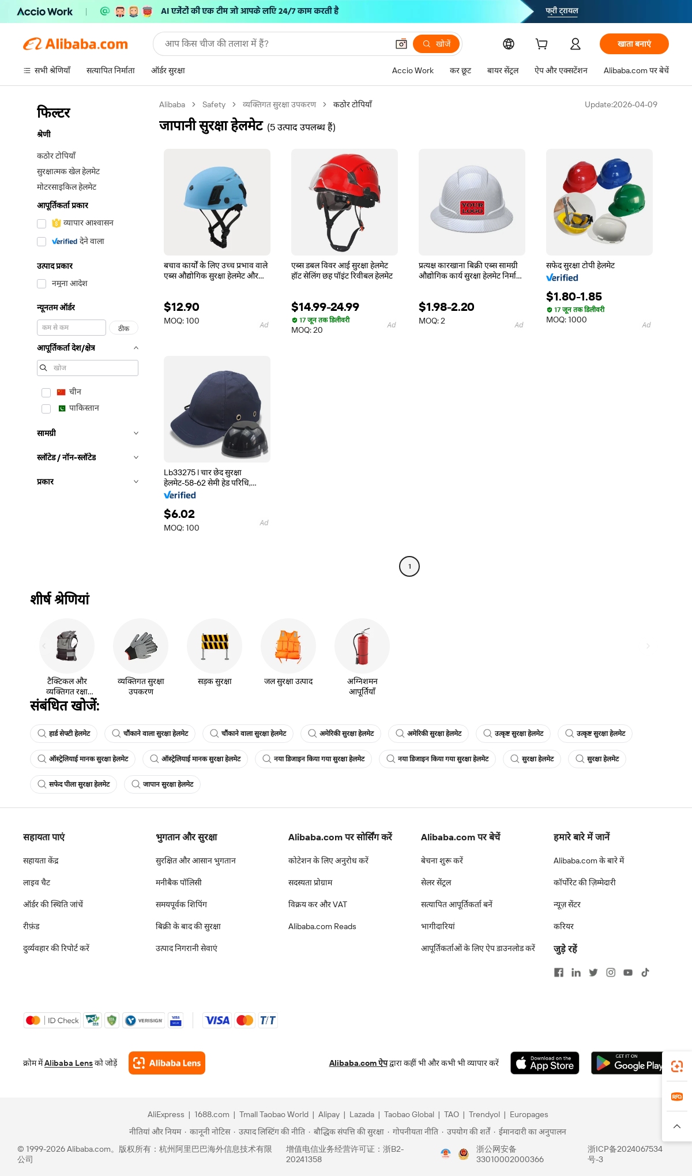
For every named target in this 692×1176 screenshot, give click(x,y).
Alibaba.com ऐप (358, 1063)
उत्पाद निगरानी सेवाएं (186, 948)
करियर (564, 926)
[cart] (543, 45)
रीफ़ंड (31, 926)
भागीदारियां (438, 926)
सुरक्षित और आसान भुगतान (196, 860)
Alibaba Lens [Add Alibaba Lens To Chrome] (68, 1063)
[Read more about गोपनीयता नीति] (413, 1131)
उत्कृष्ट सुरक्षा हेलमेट (513, 733)
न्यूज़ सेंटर (567, 904)
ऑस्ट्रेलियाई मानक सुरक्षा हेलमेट (82, 759)
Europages (529, 1114)
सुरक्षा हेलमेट (532, 759)
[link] (677, 1066)
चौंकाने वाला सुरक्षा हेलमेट (150, 733)
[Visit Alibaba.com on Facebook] (559, 972)
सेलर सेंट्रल (436, 882)
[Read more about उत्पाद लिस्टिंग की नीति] (269, 1131)
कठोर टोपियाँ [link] (352, 104)
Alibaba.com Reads (322, 926)
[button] (401, 44)
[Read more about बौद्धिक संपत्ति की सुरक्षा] (346, 1131)
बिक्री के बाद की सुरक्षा (188, 926)
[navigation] (87, 336)
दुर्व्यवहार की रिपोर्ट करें (56, 948)
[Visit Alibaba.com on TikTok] (645, 972)
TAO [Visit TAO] (451, 1114)
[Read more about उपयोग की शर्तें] (466, 1131)
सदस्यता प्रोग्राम (310, 882)
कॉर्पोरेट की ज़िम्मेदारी (585, 882)
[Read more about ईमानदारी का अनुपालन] (530, 1131)
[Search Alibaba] (275, 43)
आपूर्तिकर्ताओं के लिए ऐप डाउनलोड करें (478, 948)
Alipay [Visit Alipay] (329, 1114)
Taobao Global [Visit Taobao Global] (409, 1114)
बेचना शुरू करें (442, 860)
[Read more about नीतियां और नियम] (153, 1131)
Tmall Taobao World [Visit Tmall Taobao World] (274, 1114)
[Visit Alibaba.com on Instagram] (611, 972)
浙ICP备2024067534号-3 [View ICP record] (625, 1154)
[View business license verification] (446, 1154)
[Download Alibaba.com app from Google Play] (630, 1062)
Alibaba (172, 104)
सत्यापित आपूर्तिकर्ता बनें (456, 904)
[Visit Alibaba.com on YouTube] (628, 972)
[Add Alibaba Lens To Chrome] (167, 1062)
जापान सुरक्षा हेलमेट (162, 784)
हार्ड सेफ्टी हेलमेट (63, 733)
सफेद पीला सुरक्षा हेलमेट (73, 784)
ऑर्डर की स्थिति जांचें (53, 904)
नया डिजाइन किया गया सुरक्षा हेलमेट (313, 759)
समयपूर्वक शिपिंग (181, 904)
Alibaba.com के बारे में (589, 860)
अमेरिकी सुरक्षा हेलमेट (341, 733)
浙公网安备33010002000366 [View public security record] (510, 1154)
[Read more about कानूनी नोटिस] (207, 1131)
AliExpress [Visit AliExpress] (166, 1114)
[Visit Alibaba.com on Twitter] (593, 972)
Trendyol (484, 1114)
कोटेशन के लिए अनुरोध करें (328, 860)
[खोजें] (436, 44)
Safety (213, 104)
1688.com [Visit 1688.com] (212, 1114)
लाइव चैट (36, 882)
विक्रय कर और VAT (317, 904)
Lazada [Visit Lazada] (361, 1114)
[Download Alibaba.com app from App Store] (545, 1062)
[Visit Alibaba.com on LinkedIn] (576, 972)
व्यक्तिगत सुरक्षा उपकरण (279, 104)
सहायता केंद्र (40, 860)
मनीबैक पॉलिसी (179, 882)
